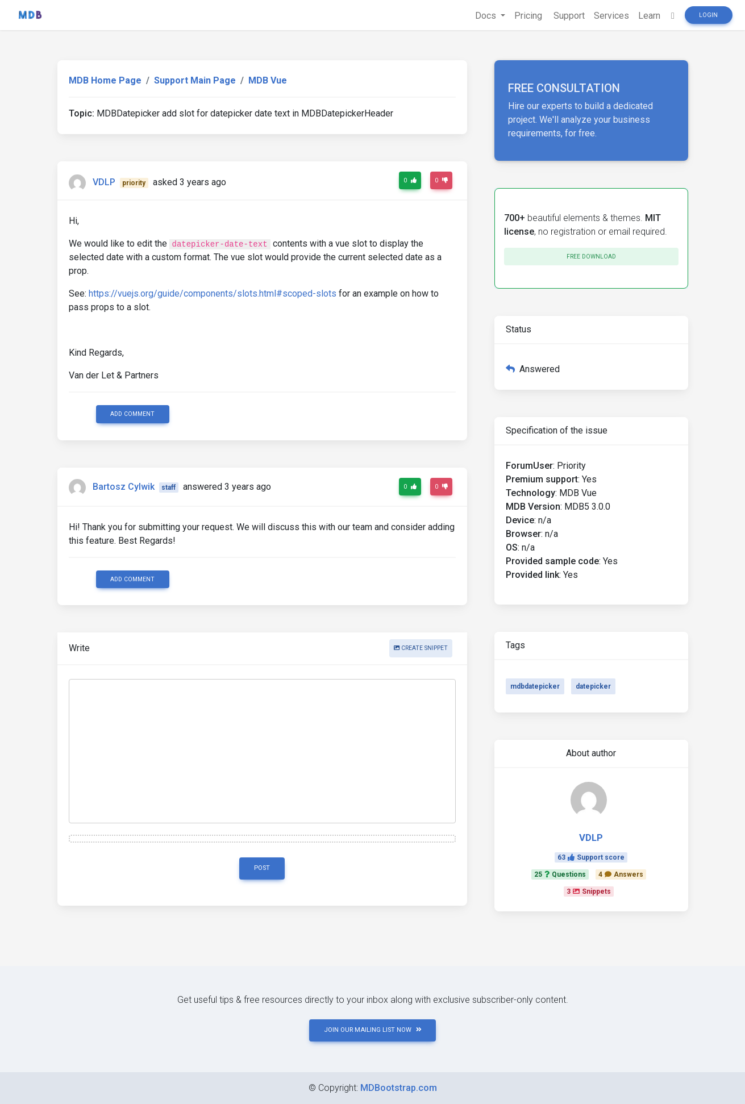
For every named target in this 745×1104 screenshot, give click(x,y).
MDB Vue (267, 80)
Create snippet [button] (421, 648)
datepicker (593, 686)
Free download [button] (591, 256)
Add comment (132, 414)
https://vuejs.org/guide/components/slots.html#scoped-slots (212, 293)
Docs (486, 15)
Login (708, 15)
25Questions (560, 874)
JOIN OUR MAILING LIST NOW (373, 1030)
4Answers (620, 874)
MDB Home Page (105, 80)
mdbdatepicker (535, 686)
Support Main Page (195, 80)
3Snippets (589, 891)
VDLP (104, 182)
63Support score (591, 857)
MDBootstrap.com (398, 1087)
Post (262, 868)
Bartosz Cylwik (124, 486)
